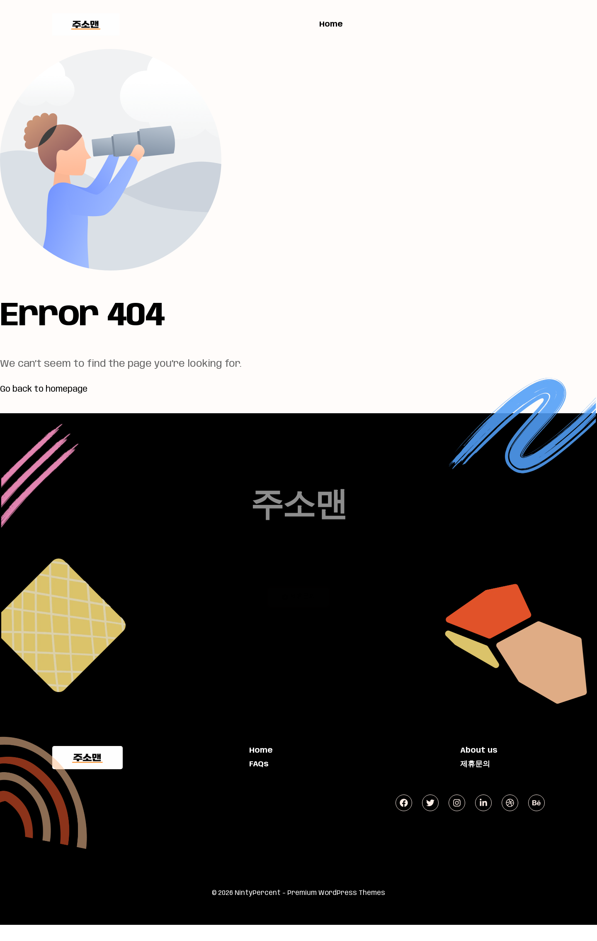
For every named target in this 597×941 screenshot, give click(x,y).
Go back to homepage (52, 389)
